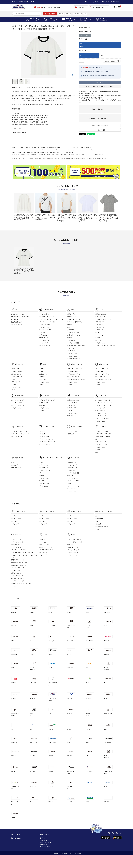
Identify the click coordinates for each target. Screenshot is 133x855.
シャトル (13, 379)
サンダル (13, 586)
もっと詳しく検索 (50, 14)
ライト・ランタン (71, 489)
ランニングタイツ (100, 410)
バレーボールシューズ (101, 369)
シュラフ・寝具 (71, 470)
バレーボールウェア (101, 371)
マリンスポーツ (71, 416)
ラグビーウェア (43, 403)
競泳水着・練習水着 (73, 400)
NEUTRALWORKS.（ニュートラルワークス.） (28, 150)
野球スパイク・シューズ (73, 335)
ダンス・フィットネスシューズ (47, 442)
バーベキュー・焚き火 (73, 481)
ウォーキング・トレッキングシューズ (21, 583)
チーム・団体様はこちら (98, 7)
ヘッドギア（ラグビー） (45, 405)
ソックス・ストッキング (73, 359)
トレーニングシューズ (45, 324)
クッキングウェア (72, 468)
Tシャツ (40, 154)
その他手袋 (70, 348)
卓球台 (41, 384)
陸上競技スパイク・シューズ (19, 314)
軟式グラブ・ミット (72, 317)
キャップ (41, 475)
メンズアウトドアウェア (101, 431)
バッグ (13, 390)
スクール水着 (71, 405)
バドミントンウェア (16, 377)
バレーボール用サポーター (103, 374)
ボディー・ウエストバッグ (46, 547)
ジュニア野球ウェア (72, 340)
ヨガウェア (42, 431)
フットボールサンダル (45, 330)
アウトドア (43, 150)
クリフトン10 (68, 13)
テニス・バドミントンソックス (75, 542)
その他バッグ (43, 552)
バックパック (42, 539)
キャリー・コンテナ (72, 462)
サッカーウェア (43, 332)
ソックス (97, 338)
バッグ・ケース (71, 351)
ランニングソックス (100, 413)
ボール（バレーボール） (101, 377)
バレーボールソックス (73, 550)
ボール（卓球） (43, 379)
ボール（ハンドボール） (17, 405)
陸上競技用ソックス (17, 322)
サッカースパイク (44, 314)
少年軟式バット (71, 330)
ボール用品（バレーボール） (103, 379)
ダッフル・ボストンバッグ (46, 550)
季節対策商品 (99, 519)
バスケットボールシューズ (74, 369)
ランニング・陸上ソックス (74, 539)
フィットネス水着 (72, 403)
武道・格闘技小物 (16, 468)
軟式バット (70, 327)
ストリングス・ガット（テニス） (103, 319)
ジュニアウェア (43, 468)
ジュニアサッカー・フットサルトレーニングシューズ (24, 556)
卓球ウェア (42, 377)
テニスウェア (99, 332)
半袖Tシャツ (47, 154)
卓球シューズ (43, 374)
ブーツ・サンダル (44, 486)
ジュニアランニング (16, 544)
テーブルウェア (71, 475)
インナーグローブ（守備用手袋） (76, 345)
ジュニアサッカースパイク (46, 317)
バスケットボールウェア (74, 371)
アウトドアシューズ (100, 442)
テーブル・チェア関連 (73, 473)
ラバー (41, 371)
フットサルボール (44, 340)
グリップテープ (99, 322)
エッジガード (99, 324)
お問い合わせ (117, 1)
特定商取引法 (44, 844)
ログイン (87, 1)
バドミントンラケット (17, 369)
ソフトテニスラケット (101, 317)
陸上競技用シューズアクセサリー (20, 317)
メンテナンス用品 (72, 353)
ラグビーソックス (72, 555)
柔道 (12, 462)
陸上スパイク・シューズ (17, 578)
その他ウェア (15, 524)
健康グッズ (70, 434)
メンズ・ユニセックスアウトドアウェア (33, 158)
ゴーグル (69, 410)
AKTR (85, 13)
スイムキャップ (71, 408)
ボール (97, 516)
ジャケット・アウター (17, 519)
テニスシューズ (99, 327)
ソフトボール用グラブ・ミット (75, 322)
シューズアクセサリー (45, 327)
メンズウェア (42, 462)
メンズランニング (16, 539)
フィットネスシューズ (17, 576)
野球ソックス (71, 544)
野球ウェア (70, 338)
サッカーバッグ (43, 343)
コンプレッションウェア (45, 470)
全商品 (19, 152)
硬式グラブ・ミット (72, 314)
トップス (34, 147)
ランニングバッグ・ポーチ (102, 418)
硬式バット (70, 324)
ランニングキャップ (100, 416)
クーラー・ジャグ (72, 465)
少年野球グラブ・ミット (73, 319)
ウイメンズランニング (17, 542)
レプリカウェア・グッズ (73, 374)
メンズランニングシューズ (102, 400)
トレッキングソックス (73, 552)
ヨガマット (42, 434)
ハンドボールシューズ (17, 400)
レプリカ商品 (43, 335)
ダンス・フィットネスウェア (46, 439)
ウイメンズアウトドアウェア (103, 434)
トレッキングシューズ (101, 444)
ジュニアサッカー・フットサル (47, 322)
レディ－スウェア (44, 465)
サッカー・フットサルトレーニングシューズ (23, 552)
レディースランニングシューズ (103, 403)
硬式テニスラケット (100, 314)
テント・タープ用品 (72, 478)
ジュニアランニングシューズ (103, 405)
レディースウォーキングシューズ (20, 434)
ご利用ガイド (105, 1)
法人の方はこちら (16, 838)
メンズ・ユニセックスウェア (24, 147)
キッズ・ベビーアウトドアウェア (104, 436)
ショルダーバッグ (44, 544)
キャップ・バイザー (100, 335)
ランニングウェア (100, 408)
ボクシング (14, 465)
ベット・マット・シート (73, 486)
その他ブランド (48, 158)
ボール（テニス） (99, 340)
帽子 (96, 452)
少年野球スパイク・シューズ (19, 562)
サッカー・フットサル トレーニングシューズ (51, 319)
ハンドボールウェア (16, 403)
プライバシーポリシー (46, 847)
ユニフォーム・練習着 (73, 343)
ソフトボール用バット (73, 332)
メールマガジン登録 (45, 842)
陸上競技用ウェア (16, 319)
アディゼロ (61, 13)
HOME (14, 147)
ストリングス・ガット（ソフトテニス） (105, 345)
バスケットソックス (72, 547)
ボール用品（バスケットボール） (76, 379)
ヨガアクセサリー (44, 436)
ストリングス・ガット (16, 371)
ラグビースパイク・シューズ (47, 400)
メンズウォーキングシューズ (19, 431)
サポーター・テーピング (102, 526)
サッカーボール (43, 338)
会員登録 (96, 1)
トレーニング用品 (72, 431)
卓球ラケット (43, 369)
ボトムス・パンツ (16, 521)
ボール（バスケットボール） (74, 377)
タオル (97, 529)
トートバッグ (42, 542)
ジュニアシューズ (44, 483)
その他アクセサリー (16, 324)
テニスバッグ (99, 330)
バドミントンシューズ (77, 13)
